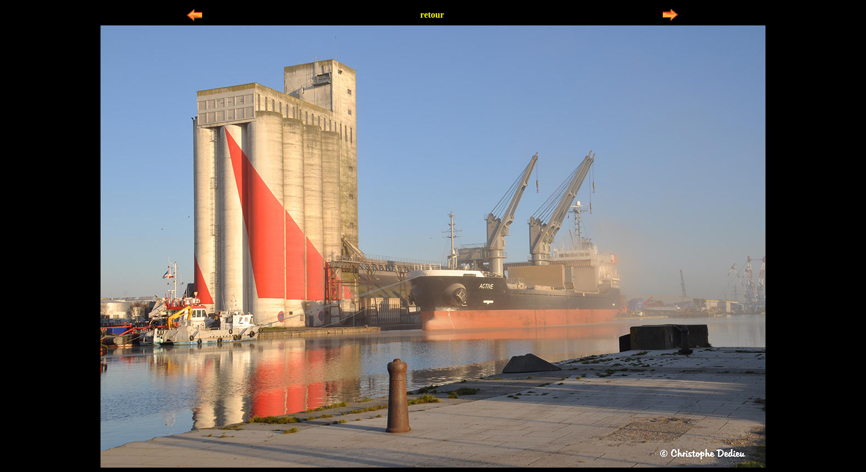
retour (432, 14)
